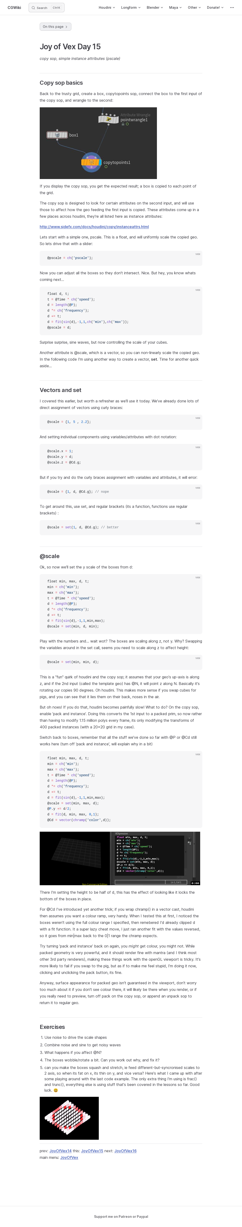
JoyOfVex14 (60, 1150)
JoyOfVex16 (125, 1150)
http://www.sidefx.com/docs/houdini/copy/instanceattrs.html (94, 226)
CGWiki (14, 7)
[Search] (47, 7)
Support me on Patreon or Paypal (121, 1216)
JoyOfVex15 (92, 1150)
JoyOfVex (69, 1157)
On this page (55, 27)
